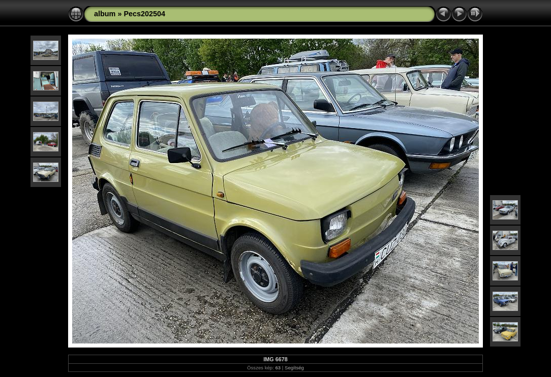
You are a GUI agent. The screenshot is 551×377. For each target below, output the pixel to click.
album (104, 14)
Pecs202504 (144, 14)
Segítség (294, 367)
